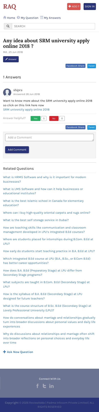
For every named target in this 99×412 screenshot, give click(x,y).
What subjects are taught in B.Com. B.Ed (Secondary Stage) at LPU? (46, 284)
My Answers (50, 18)
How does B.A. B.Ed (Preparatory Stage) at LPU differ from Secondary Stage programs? (42, 273)
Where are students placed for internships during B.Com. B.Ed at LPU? (48, 241)
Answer (10, 59)
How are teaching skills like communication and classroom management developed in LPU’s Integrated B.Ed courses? (44, 230)
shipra (17, 90)
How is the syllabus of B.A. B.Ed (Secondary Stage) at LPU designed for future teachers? (42, 296)
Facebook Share (75, 65)
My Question (27, 18)
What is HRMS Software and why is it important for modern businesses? (44, 179)
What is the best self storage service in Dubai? (36, 220)
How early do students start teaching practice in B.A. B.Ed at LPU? (49, 251)
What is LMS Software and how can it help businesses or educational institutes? (43, 191)
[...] (53, 26)
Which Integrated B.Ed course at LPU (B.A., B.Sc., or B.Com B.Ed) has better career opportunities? (46, 261)
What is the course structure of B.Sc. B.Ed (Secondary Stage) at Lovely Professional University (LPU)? (47, 308)
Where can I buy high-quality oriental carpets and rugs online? (46, 212)
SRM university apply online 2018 (26, 109)
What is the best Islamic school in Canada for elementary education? (43, 203)
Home (9, 18)
